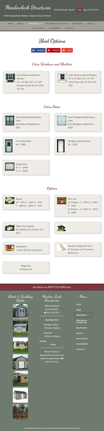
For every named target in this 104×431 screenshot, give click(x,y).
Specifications (77, 23)
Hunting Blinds (54, 28)
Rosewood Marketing (62, 428)
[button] (38, 50)
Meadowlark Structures (28, 7)
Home (10, 23)
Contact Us (69, 28)
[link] (79, 9)
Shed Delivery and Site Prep (56, 23)
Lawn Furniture (38, 28)
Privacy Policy (75, 428)
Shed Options (35, 23)
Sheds (20, 23)
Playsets (90, 23)
